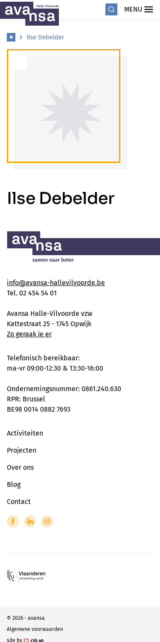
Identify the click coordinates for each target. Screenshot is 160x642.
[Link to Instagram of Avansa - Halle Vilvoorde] (47, 521)
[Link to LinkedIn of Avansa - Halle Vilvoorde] (30, 521)
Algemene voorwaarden (35, 629)
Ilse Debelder (45, 37)
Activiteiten (25, 433)
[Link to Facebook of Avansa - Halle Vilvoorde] (13, 521)
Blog (13, 484)
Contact (19, 502)
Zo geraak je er (29, 334)
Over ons (20, 467)
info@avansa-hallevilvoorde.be (56, 283)
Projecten (21, 450)
